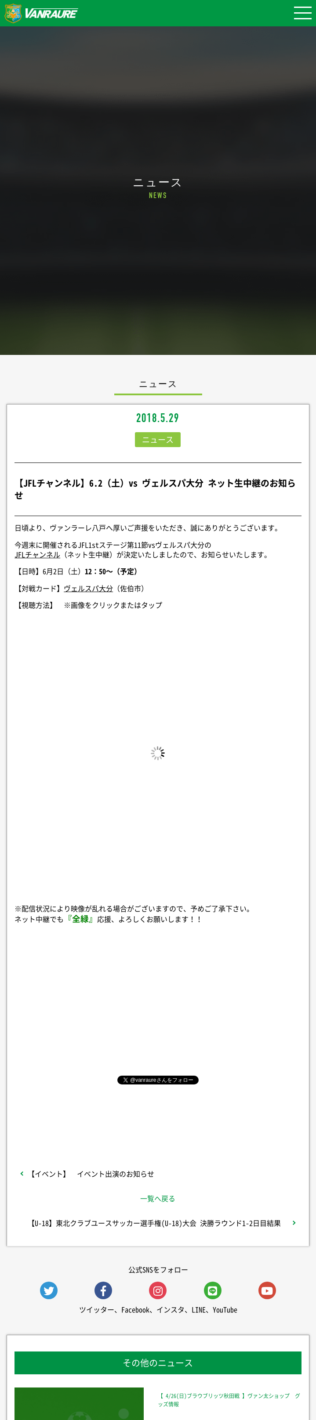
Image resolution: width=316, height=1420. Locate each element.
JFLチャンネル (37, 554)
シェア (157, 1006)
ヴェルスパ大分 (88, 588)
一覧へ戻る (157, 1198)
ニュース (158, 439)
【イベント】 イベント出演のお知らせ (91, 1173)
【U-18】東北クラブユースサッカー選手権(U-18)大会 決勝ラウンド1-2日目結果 (154, 1223)
